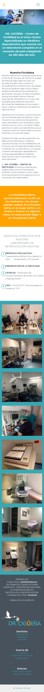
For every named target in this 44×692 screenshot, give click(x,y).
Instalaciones (22, 658)
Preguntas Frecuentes (22, 655)
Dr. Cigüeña (22, 653)
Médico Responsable (22, 671)
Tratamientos (22, 634)
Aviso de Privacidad (22, 674)
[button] (22, 319)
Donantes (22, 639)
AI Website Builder (22, 688)
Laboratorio (22, 637)
